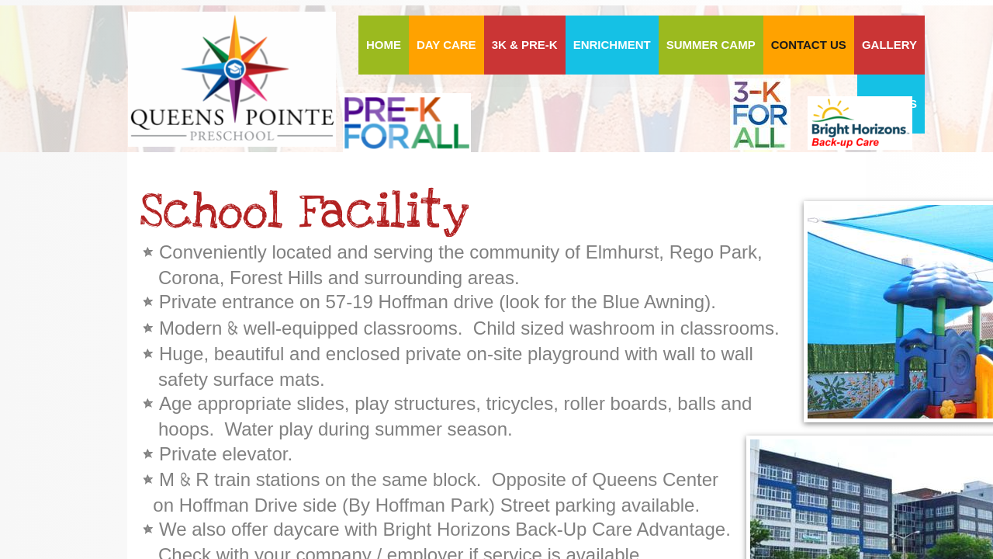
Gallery (889, 44)
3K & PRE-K (525, 44)
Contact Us (808, 44)
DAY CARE (446, 44)
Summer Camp (711, 44)
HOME (383, 44)
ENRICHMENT (612, 44)
